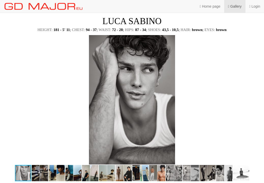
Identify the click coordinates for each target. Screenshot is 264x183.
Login (254, 6)
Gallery (234, 6)
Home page (210, 6)
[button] (256, 40)
